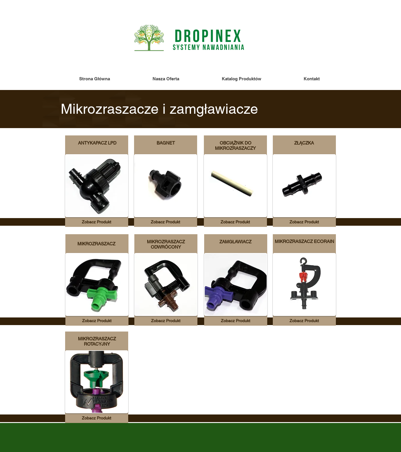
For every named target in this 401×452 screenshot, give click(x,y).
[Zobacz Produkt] (96, 222)
